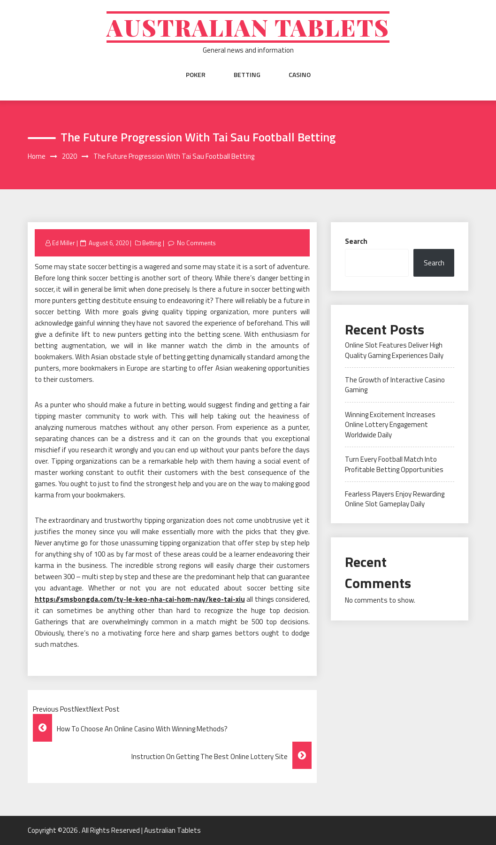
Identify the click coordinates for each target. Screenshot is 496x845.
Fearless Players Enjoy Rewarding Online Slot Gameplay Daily (394, 498)
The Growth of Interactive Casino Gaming (395, 384)
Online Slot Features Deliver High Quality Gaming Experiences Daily (394, 350)
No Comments (196, 243)
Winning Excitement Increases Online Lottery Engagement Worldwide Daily (390, 424)
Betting (247, 74)
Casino (300, 74)
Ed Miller (63, 243)
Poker (196, 74)
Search (356, 241)
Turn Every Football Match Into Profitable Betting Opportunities (394, 464)
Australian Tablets (248, 27)
